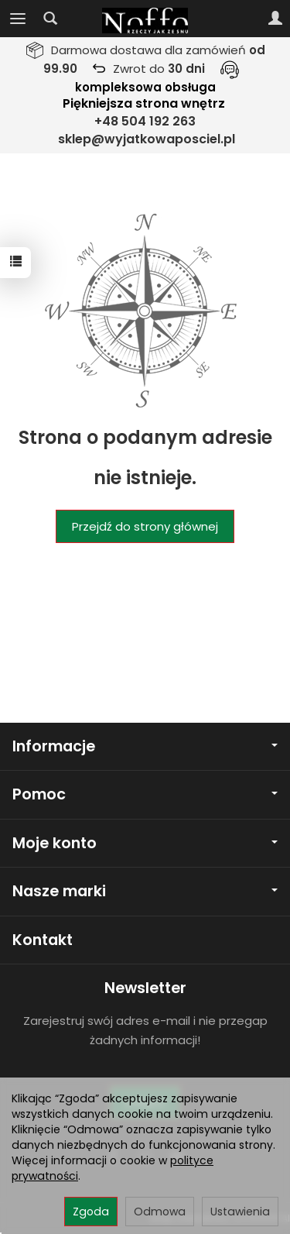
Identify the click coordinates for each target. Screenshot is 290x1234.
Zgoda (91, 1211)
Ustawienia (240, 1211)
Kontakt (42, 940)
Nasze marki (145, 891)
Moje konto (145, 843)
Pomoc (145, 794)
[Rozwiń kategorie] (18, 18)
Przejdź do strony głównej (145, 526)
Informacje (145, 746)
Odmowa (160, 1211)
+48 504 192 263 (145, 121)
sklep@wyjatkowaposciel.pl (146, 139)
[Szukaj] (50, 18)
